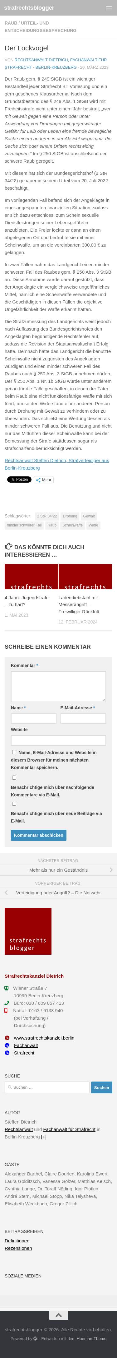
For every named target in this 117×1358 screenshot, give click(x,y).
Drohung (70, 516)
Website (19, 729)
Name (18, 707)
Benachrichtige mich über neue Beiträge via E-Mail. (56, 817)
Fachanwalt (21, 1045)
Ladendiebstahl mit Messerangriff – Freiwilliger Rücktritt (79, 604)
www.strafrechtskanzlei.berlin (39, 1038)
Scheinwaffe (72, 525)
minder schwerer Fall (24, 525)
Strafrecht (19, 1052)
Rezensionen (18, 1248)
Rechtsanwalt (19, 1129)
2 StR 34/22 (47, 516)
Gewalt (89, 516)
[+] (43, 1136)
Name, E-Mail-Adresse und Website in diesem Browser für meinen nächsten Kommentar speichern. (54, 760)
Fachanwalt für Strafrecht (69, 1129)
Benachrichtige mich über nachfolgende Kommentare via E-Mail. (52, 791)
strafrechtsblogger (29, 7)
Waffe (93, 525)
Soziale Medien (23, 1275)
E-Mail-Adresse (78, 707)
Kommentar (24, 665)
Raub (11, 23)
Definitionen (17, 1240)
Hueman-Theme (91, 1338)
